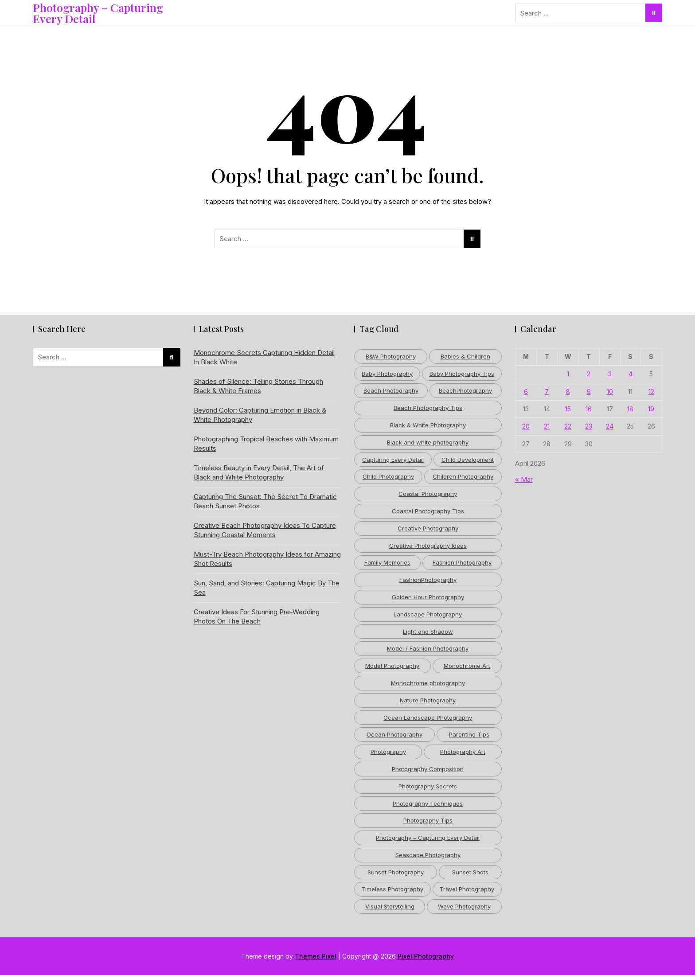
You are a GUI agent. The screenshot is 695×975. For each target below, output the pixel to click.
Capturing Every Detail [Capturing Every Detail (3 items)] (393, 459)
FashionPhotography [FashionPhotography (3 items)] (428, 579)
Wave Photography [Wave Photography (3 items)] (464, 906)
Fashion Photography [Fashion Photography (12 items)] (462, 562)
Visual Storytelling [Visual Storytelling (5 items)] (389, 906)
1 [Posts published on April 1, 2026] (568, 374)
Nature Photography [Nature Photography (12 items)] (428, 700)
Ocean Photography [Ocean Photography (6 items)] (394, 734)
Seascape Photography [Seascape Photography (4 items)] (428, 854)
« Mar (524, 479)
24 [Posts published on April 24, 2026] (609, 426)
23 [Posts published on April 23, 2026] (588, 426)
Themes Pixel (315, 956)
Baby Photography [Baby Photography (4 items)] (387, 373)
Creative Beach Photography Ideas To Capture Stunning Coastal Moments (265, 530)
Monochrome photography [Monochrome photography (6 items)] (428, 682)
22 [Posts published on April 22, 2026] (567, 426)
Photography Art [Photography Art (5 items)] (462, 751)
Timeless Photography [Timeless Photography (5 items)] (392, 889)
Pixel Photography (426, 956)
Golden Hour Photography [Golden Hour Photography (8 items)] (428, 597)
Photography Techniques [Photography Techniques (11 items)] (428, 803)
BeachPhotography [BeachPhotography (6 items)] (465, 390)
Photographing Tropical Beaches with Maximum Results (266, 443)
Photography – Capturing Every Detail (98, 13)
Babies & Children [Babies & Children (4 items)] (465, 356)
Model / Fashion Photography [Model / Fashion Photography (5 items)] (428, 648)
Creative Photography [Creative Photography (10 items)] (428, 528)
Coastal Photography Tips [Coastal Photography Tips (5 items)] (428, 511)
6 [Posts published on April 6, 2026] (526, 391)
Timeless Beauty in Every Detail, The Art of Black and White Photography (259, 472)
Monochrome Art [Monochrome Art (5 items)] (467, 665)
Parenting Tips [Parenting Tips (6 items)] (469, 734)
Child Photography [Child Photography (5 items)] (388, 476)
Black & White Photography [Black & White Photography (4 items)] (428, 425)
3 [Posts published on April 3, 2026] (610, 374)
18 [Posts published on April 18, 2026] (630, 409)
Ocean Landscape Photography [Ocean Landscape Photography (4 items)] (427, 717)
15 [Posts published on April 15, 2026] (568, 409)
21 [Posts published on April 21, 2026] (547, 426)
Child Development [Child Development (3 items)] (467, 459)
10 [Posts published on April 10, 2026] (610, 391)
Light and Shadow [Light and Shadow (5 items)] (428, 631)
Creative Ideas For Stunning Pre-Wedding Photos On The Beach (257, 616)
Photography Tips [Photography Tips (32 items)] (428, 820)
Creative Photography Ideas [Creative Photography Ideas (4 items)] (428, 545)
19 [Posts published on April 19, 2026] (651, 409)
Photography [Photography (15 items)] (388, 751)
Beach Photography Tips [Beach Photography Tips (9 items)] (428, 407)
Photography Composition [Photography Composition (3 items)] (428, 768)
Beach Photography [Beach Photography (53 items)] (390, 390)
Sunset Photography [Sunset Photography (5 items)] (395, 872)
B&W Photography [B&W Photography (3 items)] (391, 356)
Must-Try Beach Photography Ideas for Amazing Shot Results (267, 559)
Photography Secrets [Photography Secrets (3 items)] (427, 786)
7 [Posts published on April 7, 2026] (547, 391)
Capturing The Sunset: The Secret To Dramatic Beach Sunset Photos (265, 501)
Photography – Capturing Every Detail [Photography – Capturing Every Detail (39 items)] (428, 837)
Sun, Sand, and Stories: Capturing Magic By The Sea (267, 588)
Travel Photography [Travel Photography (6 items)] (467, 889)
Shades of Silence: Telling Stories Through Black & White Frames (258, 386)
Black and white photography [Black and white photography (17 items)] (428, 442)
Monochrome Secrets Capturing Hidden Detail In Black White (264, 357)
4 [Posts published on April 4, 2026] (631, 374)
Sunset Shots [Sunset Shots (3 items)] (470, 872)
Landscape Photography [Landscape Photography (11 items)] (428, 614)
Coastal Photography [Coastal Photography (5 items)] (427, 493)
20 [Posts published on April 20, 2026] (526, 426)
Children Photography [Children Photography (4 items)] (463, 476)
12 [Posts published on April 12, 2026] (651, 391)
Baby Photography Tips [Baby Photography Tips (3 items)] (461, 373)
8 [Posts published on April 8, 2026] (568, 391)
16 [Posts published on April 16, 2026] (589, 409)
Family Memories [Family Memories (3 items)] (387, 562)
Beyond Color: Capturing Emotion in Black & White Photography (260, 415)
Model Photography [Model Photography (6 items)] (392, 665)
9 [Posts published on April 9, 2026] (589, 391)
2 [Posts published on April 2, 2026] (588, 374)
